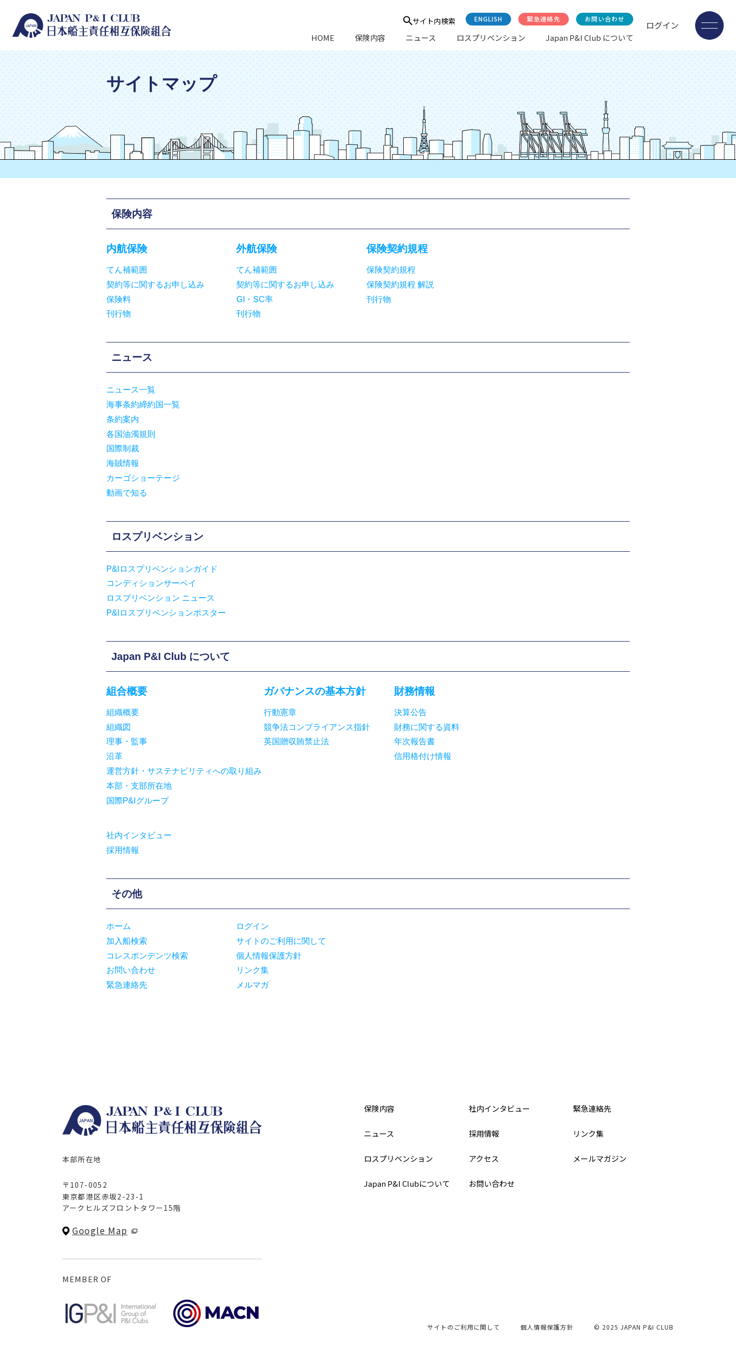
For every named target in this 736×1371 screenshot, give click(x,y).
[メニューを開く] (709, 25)
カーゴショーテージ (143, 478)
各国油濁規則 (130, 434)
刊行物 (118, 313)
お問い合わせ (605, 18)
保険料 (118, 299)
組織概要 (122, 712)
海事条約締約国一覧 (143, 404)
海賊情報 (122, 463)
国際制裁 (122, 448)
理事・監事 (126, 741)
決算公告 (410, 712)
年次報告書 (414, 741)
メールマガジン (600, 1158)
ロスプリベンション (490, 37)
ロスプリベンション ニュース (160, 598)
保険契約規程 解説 (400, 284)
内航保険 (126, 248)
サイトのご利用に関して (281, 941)
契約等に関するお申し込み (155, 284)
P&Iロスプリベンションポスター (166, 612)
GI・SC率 (254, 299)
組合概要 (126, 691)
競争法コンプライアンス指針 (317, 727)
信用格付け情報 (422, 756)
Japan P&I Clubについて (407, 1183)
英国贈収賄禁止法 (296, 741)
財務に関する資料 (426, 727)
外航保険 (256, 248)
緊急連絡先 (543, 18)
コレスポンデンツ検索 (147, 955)
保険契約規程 (397, 248)
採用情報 (122, 850)
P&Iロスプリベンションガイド (162, 569)
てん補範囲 (126, 269)
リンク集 (252, 970)
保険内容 (370, 37)
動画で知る (126, 492)
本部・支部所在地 (139, 785)
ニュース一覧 (130, 389)
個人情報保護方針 (269, 955)
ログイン (662, 25)
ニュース (421, 37)
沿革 (114, 756)
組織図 (118, 727)
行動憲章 (280, 712)
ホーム (118, 926)
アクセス (484, 1158)
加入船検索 (126, 941)
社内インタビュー (139, 835)
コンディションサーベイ (151, 583)
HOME (322, 37)
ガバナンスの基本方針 (315, 691)
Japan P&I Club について (589, 37)
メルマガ (252, 985)
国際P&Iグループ (137, 800)
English (488, 18)
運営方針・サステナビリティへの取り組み (184, 771)
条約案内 (122, 419)
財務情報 (414, 691)
